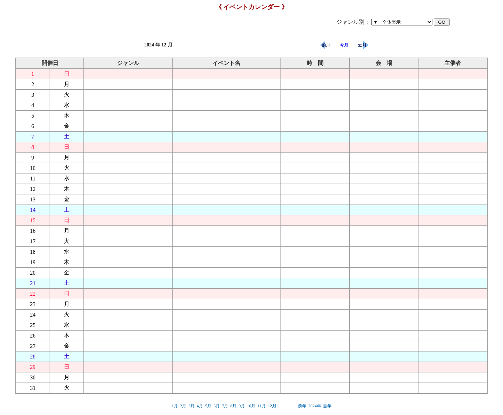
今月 (344, 45)
